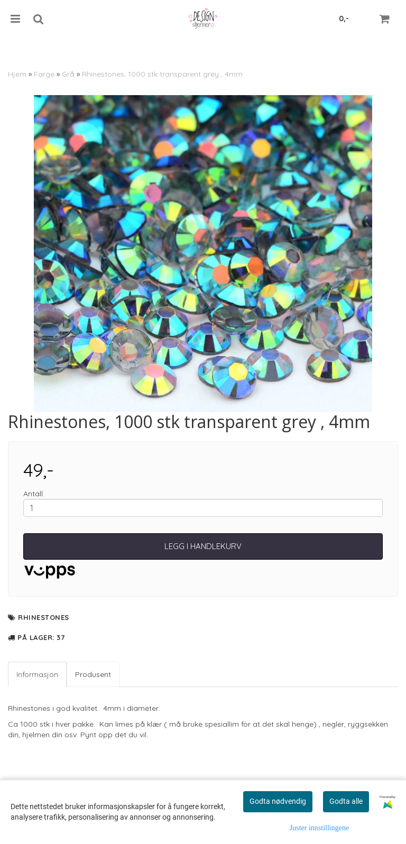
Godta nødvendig (278, 801)
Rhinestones (43, 617)
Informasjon (37, 674)
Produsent (93, 674)
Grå (68, 74)
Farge (44, 74)
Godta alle (346, 801)
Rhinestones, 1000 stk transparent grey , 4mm (162, 74)
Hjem (17, 74)
